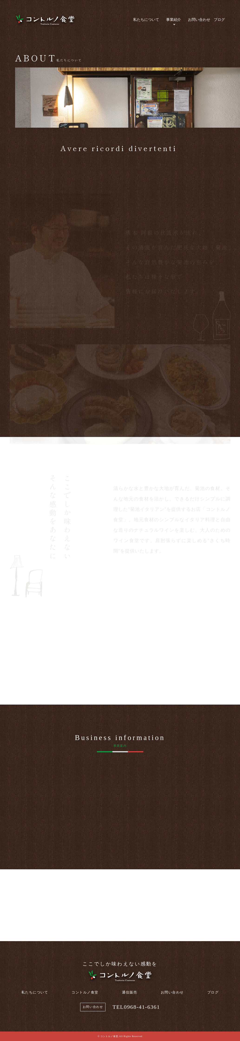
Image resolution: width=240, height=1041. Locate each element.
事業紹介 (173, 20)
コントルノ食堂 (85, 992)
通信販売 (129, 992)
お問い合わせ (199, 20)
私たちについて (146, 20)
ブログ (219, 20)
